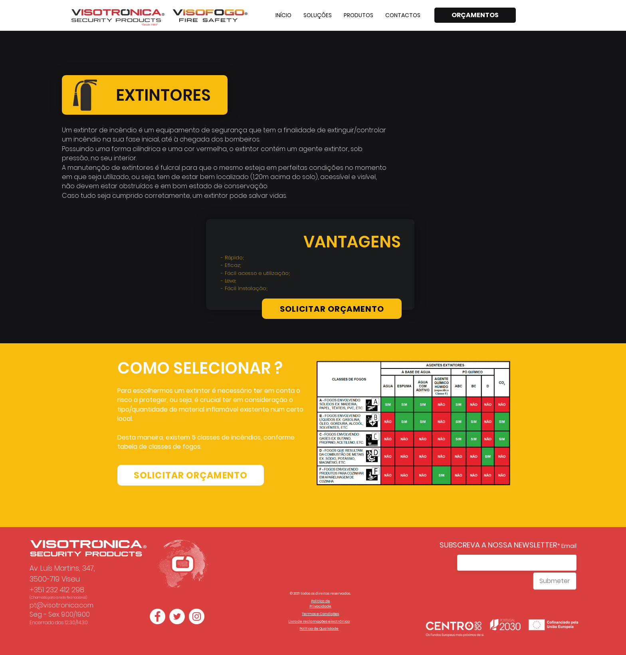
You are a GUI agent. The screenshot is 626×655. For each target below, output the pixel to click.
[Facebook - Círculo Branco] (157, 616)
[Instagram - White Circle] (196, 616)
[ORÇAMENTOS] (475, 15)
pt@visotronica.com (61, 605)
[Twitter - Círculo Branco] (177, 616)
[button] (317, 15)
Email (568, 546)
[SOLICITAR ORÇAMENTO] (332, 309)
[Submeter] (554, 581)
